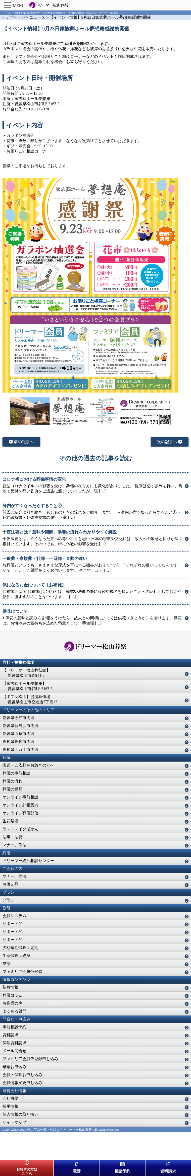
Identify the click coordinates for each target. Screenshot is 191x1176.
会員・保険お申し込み (22, 1075)
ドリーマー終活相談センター (28, 861)
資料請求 (10, 1035)
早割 (6, 963)
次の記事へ (169, 442)
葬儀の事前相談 (16, 773)
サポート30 (12, 932)
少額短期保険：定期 (20, 947)
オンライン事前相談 (20, 797)
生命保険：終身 (16, 955)
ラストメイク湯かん (20, 829)
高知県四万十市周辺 (20, 749)
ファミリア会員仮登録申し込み (30, 1059)
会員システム (14, 916)
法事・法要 (12, 837)
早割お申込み (14, 1067)
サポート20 (12, 924)
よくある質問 (14, 1011)
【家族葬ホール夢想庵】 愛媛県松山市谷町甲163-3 (27, 686)
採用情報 (10, 1106)
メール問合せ (14, 1051)
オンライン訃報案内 (20, 805)
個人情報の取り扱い (20, 1114)
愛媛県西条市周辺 (18, 733)
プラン (8, 900)
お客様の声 (12, 1003)
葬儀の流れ (12, 781)
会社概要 (10, 1098)
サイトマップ (14, 1122)
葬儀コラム (12, 995)
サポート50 (12, 940)
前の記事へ (21, 442)
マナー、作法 (14, 845)
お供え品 (10, 884)
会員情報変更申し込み (22, 1083)
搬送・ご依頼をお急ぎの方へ (28, 765)
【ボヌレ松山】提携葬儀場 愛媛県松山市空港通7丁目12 (29, 699)
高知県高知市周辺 (18, 741)
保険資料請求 (14, 1043)
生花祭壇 (10, 821)
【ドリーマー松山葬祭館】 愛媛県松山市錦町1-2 (26, 673)
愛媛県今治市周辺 (18, 717)
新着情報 (10, 987)
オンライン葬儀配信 (20, 813)
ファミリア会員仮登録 (22, 971)
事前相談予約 (14, 1027)
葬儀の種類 (12, 789)
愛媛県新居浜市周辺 (20, 725)
